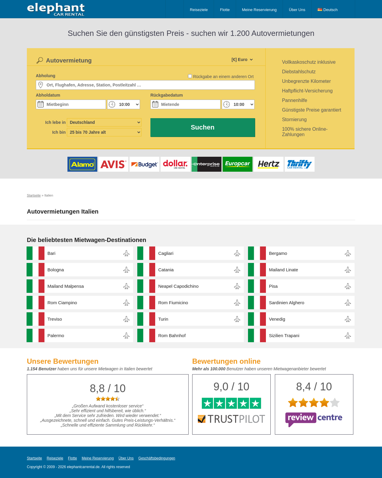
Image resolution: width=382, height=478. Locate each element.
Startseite (34, 458)
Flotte (225, 9)
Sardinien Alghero (286, 302)
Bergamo (278, 253)
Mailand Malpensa (65, 286)
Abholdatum (48, 95)
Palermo (55, 335)
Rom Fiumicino (173, 302)
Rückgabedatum (166, 95)
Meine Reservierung (259, 9)
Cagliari (165, 253)
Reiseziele (199, 9)
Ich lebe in (55, 122)
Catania (166, 269)
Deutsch (328, 9)
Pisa (273, 286)
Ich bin (59, 132)
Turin (163, 319)
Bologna (55, 269)
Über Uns (297, 9)
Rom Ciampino (62, 302)
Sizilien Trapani (284, 335)
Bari (51, 253)
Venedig (277, 319)
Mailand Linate (283, 269)
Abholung (45, 75)
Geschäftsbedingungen (156, 458)
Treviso (54, 319)
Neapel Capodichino (178, 286)
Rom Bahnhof (172, 335)
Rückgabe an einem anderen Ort (223, 76)
